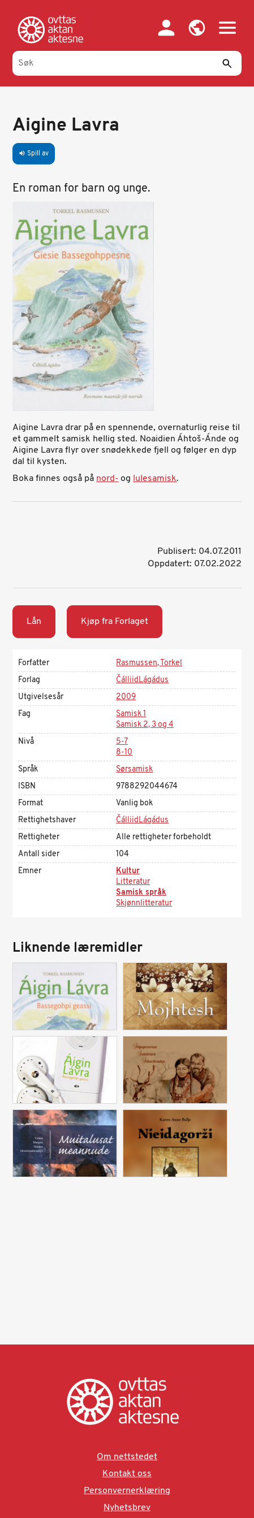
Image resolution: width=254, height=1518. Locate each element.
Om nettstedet (127, 1457)
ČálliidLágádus (142, 680)
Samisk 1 (131, 714)
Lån (34, 621)
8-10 (124, 752)
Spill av (34, 153)
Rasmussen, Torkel (149, 663)
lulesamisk (154, 478)
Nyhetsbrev (127, 1507)
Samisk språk (141, 892)
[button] (197, 28)
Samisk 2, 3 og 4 (145, 724)
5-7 (122, 741)
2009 (126, 697)
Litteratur (133, 882)
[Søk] (126, 63)
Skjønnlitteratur (144, 903)
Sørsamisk (134, 769)
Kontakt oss (127, 1474)
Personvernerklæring (127, 1491)
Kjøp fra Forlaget (114, 621)
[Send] (227, 63)
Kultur (128, 871)
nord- (107, 478)
